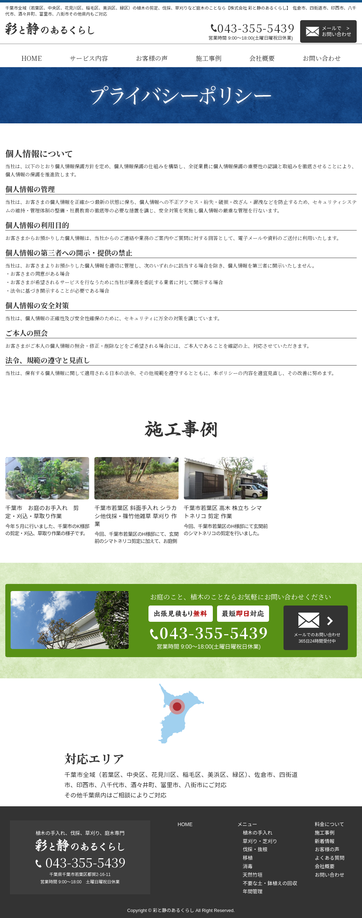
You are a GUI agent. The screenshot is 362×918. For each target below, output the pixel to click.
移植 (247, 858)
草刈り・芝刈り (260, 841)
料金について (329, 824)
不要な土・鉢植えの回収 (270, 883)
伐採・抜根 (255, 849)
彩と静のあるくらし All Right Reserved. (194, 910)
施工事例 (208, 58)
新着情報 (324, 841)
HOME (31, 58)
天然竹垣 (252, 875)
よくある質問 (329, 858)
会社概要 (262, 58)
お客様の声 (152, 58)
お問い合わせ (322, 58)
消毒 (247, 866)
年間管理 (252, 891)
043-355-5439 (208, 632)
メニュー (247, 824)
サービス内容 (89, 58)
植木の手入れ (257, 833)
